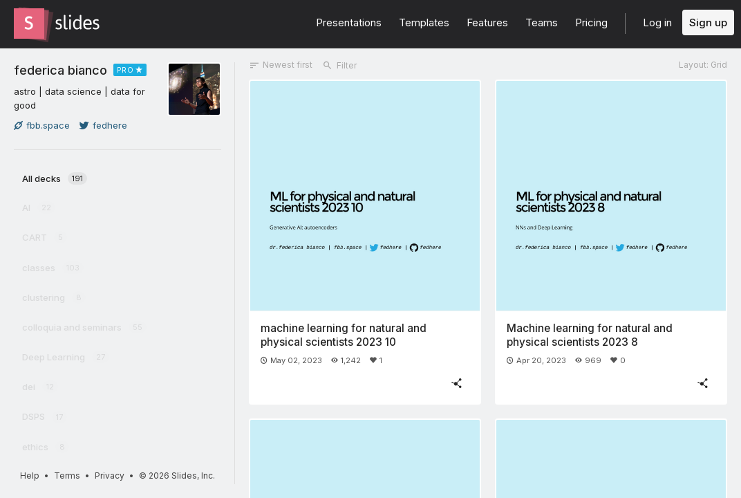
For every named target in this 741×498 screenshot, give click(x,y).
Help (29, 475)
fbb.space (42, 125)
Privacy (109, 475)
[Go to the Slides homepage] (29, 23)
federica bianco (60, 69)
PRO (125, 70)
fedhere (103, 125)
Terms (67, 475)
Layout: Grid (703, 64)
